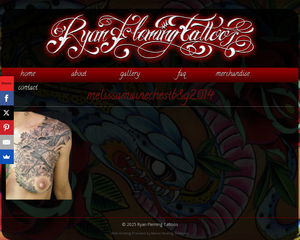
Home (28, 74)
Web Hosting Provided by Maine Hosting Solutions (150, 233)
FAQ (182, 74)
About (78, 74)
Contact (28, 88)
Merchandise (233, 74)
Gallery (130, 74)
